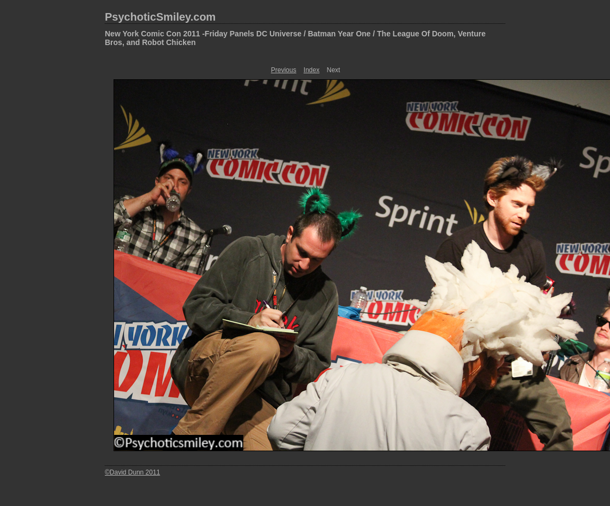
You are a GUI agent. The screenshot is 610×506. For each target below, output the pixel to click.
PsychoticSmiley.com (160, 17)
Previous (284, 70)
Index (311, 70)
